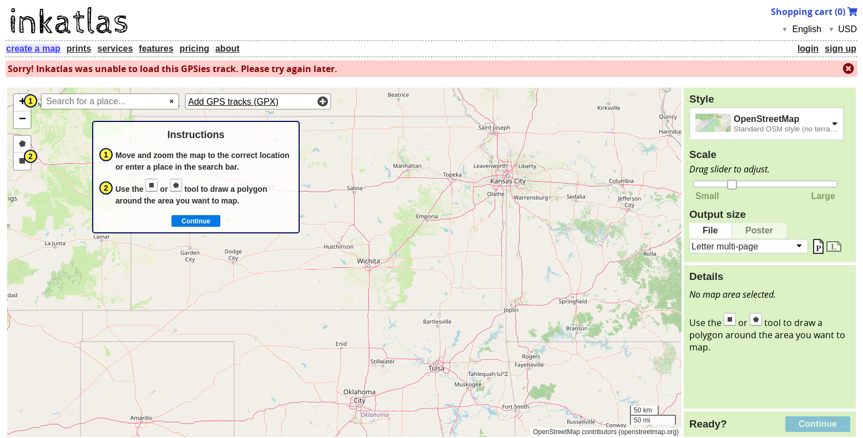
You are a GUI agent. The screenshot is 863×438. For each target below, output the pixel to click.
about (227, 48)
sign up (840, 48)
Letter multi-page (725, 246)
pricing (194, 48)
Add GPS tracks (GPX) (233, 101)
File (710, 230)
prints (79, 48)
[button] (22, 102)
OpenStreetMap (766, 119)
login (808, 48)
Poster (759, 230)
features (156, 48)
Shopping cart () (814, 12)
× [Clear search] (171, 101)
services (115, 48)
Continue (818, 424)
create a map (33, 48)
